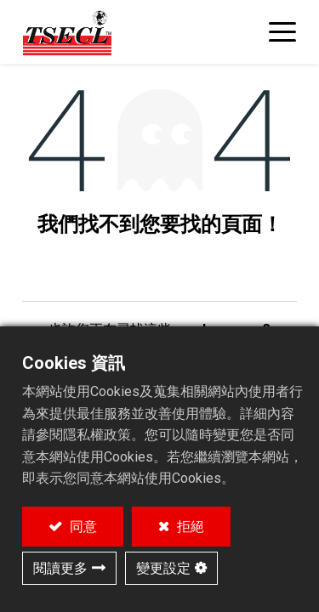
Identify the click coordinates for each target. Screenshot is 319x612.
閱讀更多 (60, 568)
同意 (81, 526)
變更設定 (163, 568)
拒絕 (189, 526)
